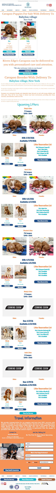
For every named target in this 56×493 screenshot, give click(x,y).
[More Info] (9, 51)
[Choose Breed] (39, 455)
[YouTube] (50, 5)
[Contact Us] (28, 71)
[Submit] (39, 467)
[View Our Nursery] (28, 73)
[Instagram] (48, 5)
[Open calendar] (51, 462)
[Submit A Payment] (46, 479)
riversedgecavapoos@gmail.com (13, 5)
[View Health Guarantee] (12, 470)
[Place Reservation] (9, 55)
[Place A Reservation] (27, 479)
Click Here (51, 85)
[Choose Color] (39, 459)
